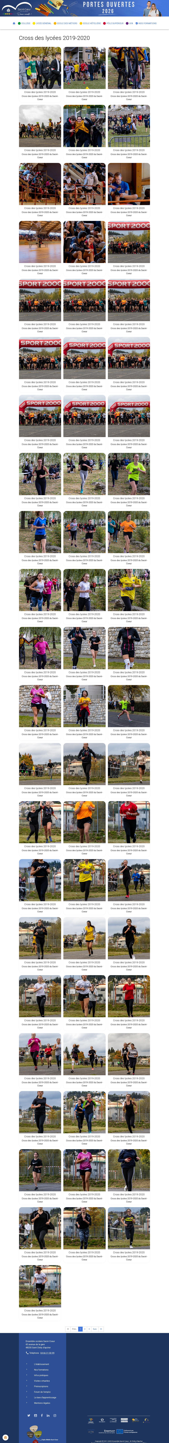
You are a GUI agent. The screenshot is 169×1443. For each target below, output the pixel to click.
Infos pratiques (41, 1375)
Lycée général (41, 23)
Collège (24, 23)
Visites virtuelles (42, 1381)
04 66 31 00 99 (47, 1353)
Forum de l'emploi (42, 1392)
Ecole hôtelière (90, 23)
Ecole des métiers (65, 23)
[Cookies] (6, 1437)
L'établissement (41, 1364)
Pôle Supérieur (113, 23)
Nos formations (146, 23)
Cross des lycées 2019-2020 (40, 92)
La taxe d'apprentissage (45, 1397)
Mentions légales (42, 1403)
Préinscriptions (41, 1386)
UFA (129, 23)
